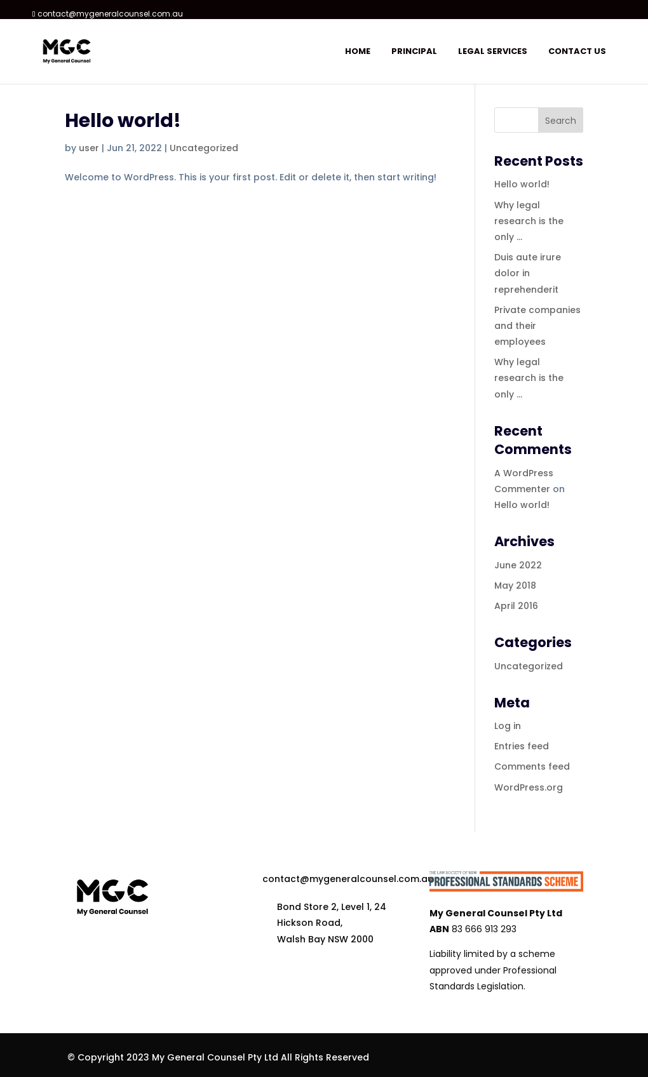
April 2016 (516, 605)
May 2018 (515, 585)
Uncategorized (204, 148)
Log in (507, 725)
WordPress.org (528, 787)
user (89, 148)
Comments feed (532, 766)
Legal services (492, 52)
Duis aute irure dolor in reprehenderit (527, 273)
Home (357, 52)
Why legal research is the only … (529, 221)
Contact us (577, 52)
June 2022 (518, 565)
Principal (414, 52)
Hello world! (123, 120)
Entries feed (521, 746)
